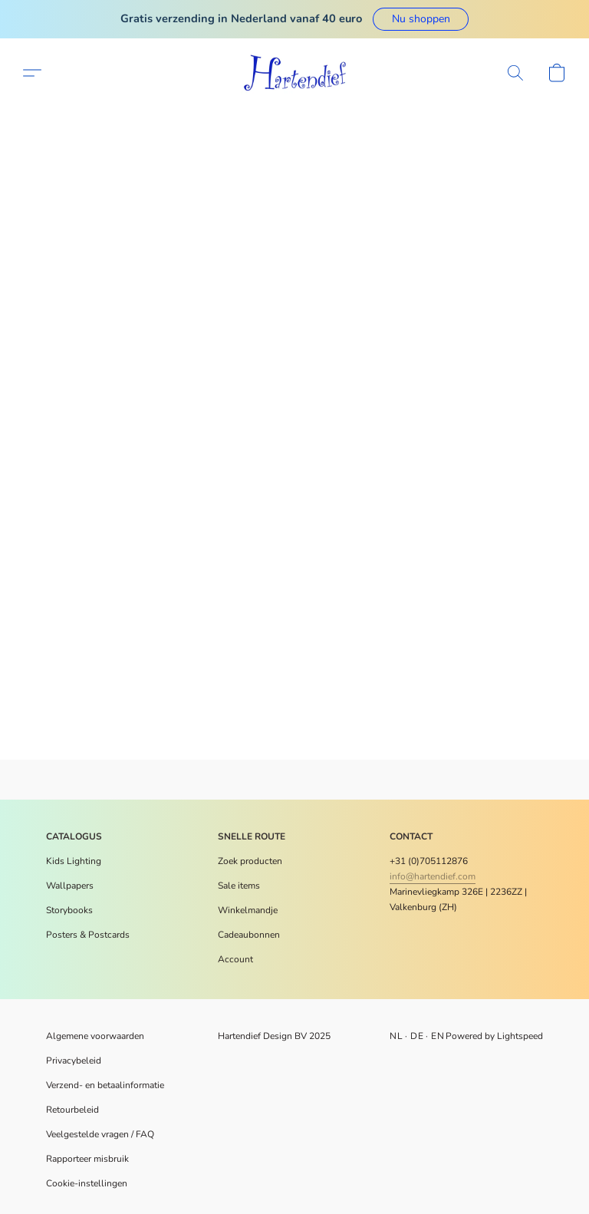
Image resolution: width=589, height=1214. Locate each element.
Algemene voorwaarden (95, 1036)
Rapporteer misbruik (87, 1159)
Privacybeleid (73, 1060)
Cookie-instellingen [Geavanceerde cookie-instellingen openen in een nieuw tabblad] (86, 1183)
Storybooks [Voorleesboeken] (69, 910)
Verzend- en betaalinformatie (105, 1085)
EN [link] (437, 1036)
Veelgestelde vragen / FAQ (100, 1134)
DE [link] (416, 1036)
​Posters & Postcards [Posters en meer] (88, 935)
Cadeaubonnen (249, 935)
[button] (421, 19)
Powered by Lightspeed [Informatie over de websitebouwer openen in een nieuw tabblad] (494, 1036)
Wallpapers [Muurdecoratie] (70, 885)
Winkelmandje (248, 910)
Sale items (239, 885)
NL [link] (396, 1036)
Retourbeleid (72, 1109)
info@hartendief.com (432, 876)
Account (235, 959)
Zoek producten (250, 861)
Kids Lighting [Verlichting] (73, 861)
